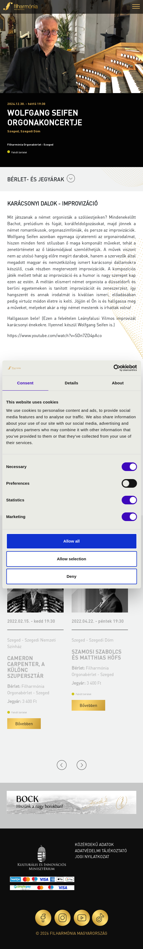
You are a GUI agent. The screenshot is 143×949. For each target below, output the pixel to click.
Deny (71, 576)
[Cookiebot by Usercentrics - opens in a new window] (113, 367)
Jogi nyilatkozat (92, 856)
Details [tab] (71, 383)
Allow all (71, 541)
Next (81, 765)
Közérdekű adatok (94, 844)
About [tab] (118, 383)
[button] (136, 7)
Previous (62, 765)
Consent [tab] (25, 383)
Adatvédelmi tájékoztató (101, 850)
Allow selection (71, 559)
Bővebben (24, 723)
